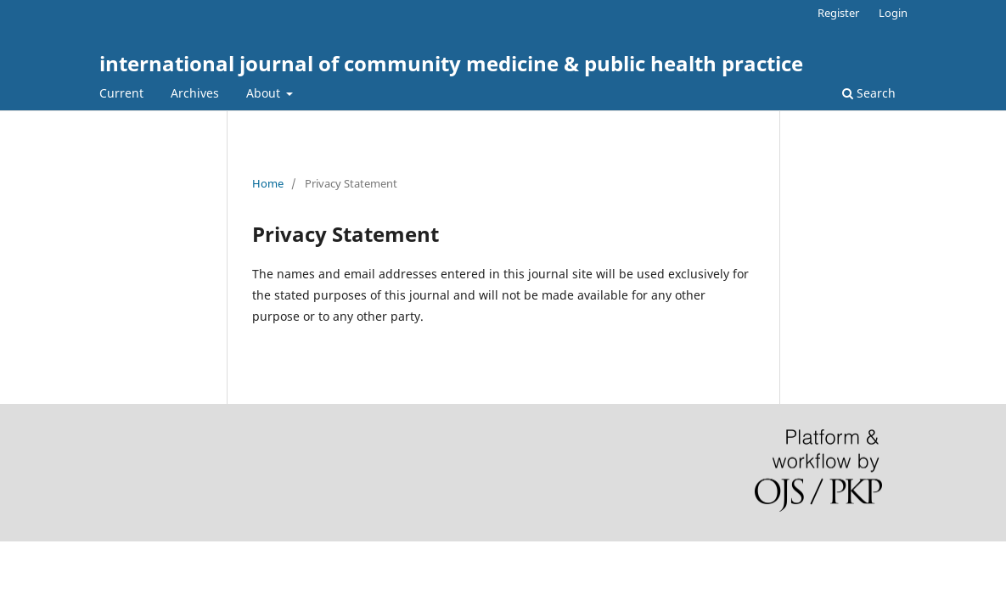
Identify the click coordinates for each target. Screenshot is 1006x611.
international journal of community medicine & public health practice (451, 63)
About (265, 93)
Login (893, 12)
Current (121, 93)
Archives (195, 93)
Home (268, 183)
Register (838, 12)
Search (869, 93)
